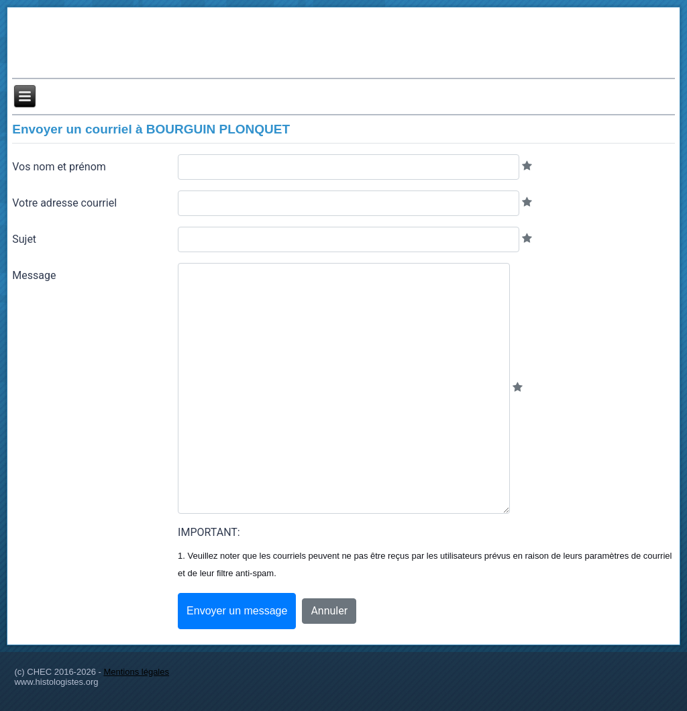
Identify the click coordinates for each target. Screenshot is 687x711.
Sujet (24, 239)
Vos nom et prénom (59, 166)
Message (34, 275)
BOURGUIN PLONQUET (218, 129)
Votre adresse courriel (64, 203)
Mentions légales (136, 672)
